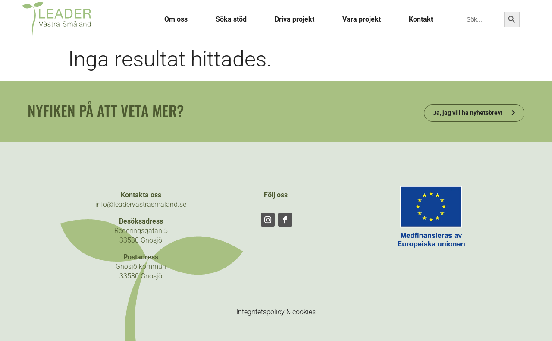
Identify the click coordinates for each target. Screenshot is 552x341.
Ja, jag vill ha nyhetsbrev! (467, 112)
